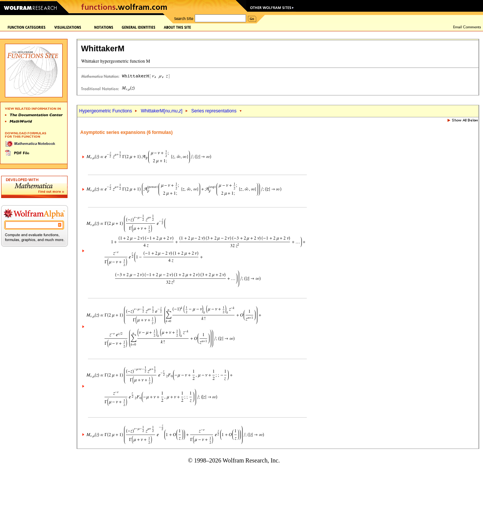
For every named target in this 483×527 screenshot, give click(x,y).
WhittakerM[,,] (161, 111)
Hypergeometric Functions (105, 111)
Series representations (214, 111)
